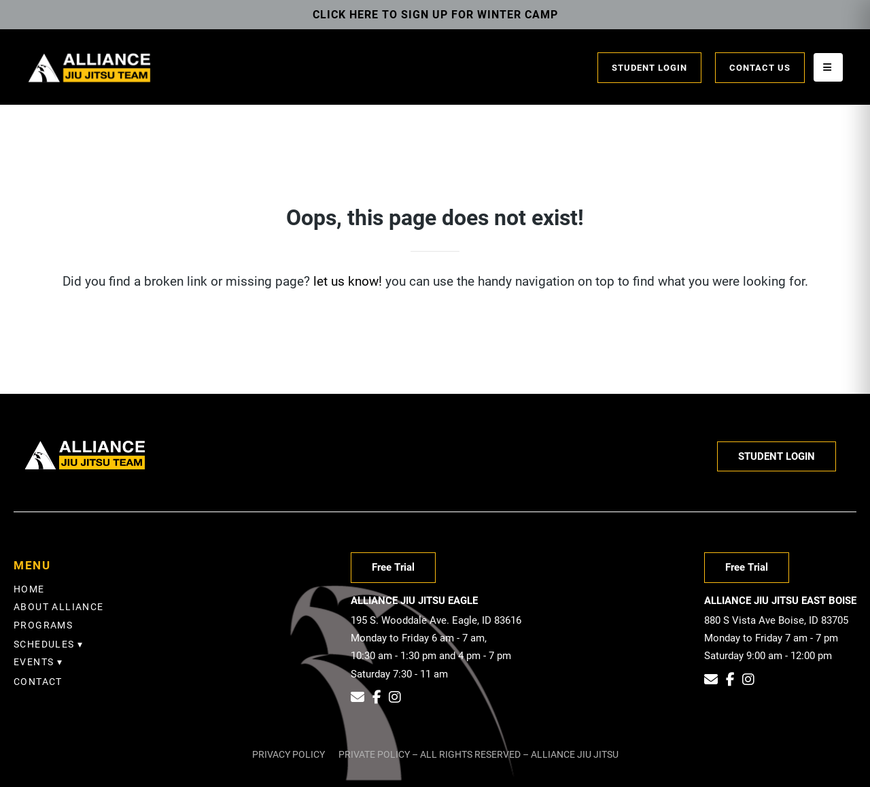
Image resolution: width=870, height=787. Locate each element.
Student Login (649, 68)
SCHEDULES (44, 644)
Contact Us (759, 68)
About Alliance (59, 606)
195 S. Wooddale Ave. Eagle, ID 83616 (436, 620)
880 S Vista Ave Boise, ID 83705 (776, 620)
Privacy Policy (288, 754)
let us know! (347, 281)
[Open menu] (828, 67)
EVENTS (34, 661)
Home (29, 589)
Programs (43, 625)
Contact (38, 681)
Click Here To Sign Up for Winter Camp (435, 14)
